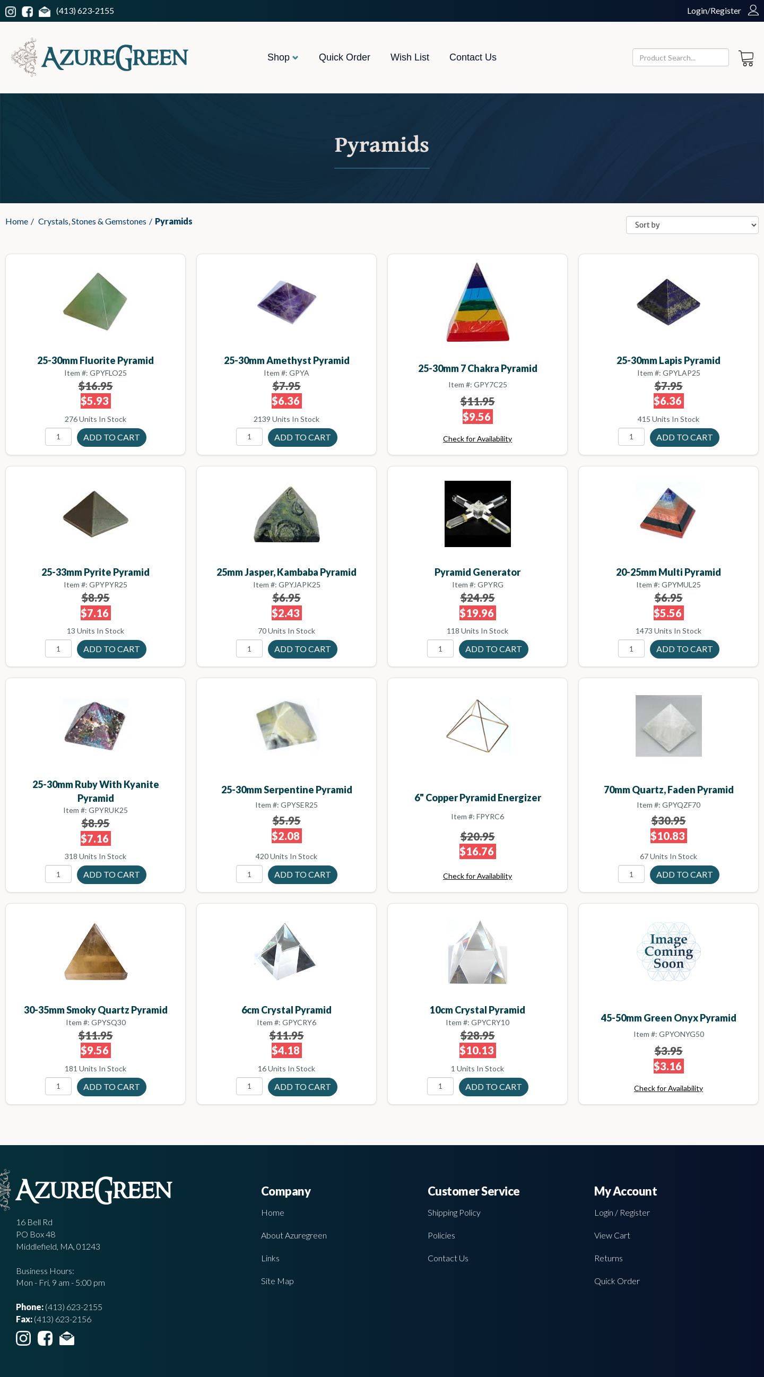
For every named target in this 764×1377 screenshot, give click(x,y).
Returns (608, 1258)
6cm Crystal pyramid (286, 1010)
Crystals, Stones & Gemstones (92, 221)
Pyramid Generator (477, 572)
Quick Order (344, 57)
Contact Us (473, 57)
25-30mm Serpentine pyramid (286, 789)
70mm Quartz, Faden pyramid (669, 789)
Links (270, 1258)
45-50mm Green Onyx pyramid (668, 1018)
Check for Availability (477, 438)
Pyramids (174, 221)
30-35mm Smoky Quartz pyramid (96, 1010)
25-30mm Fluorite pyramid (95, 360)
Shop (283, 57)
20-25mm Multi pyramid (668, 572)
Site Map (277, 1281)
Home (16, 221)
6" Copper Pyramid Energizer (477, 797)
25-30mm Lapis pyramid (668, 360)
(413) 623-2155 (85, 10)
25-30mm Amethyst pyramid (287, 360)
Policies (441, 1235)
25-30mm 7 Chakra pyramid (477, 368)
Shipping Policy (454, 1212)
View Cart (612, 1235)
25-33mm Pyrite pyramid (95, 572)
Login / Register (622, 1212)
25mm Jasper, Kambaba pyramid (286, 572)
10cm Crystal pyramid (477, 1010)
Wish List (409, 57)
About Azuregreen (294, 1235)
